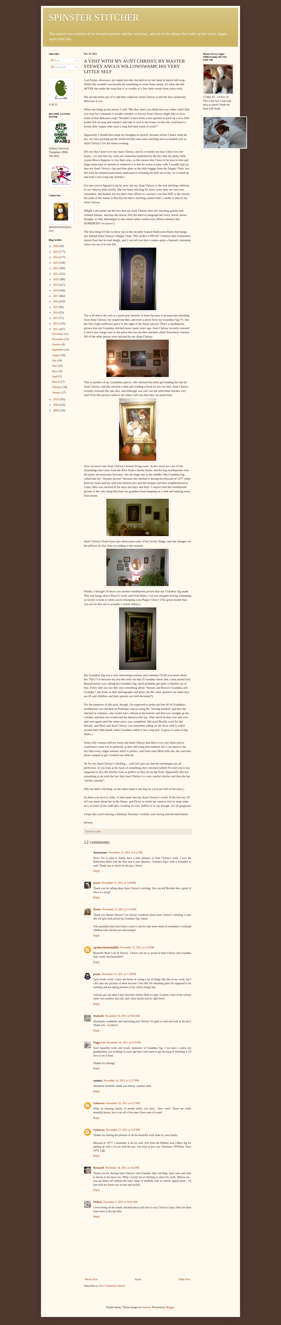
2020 (56, 279)
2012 (56, 323)
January (56, 392)
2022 (56, 268)
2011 (56, 329)
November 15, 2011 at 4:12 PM (125, 852)
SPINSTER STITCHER (94, 17)
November (58, 339)
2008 (56, 410)
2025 (56, 251)
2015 (56, 307)
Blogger (170, 1307)
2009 (56, 404)
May (55, 371)
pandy (96, 974)
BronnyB (98, 1167)
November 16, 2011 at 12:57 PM (121, 1080)
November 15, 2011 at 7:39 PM (119, 974)
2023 (56, 262)
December (58, 333)
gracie (96, 882)
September (58, 349)
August (56, 355)
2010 (56, 399)
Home (138, 1279)
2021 (56, 273)
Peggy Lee (99, 1042)
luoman (146, 1307)
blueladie (98, 1015)
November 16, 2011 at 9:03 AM (122, 1015)
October (57, 344)
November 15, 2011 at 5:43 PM (119, 909)
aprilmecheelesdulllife (106, 947)
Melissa (97, 1202)
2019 (56, 284)
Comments (58, 67)
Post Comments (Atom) (112, 1285)
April (55, 376)
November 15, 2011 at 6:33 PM (137, 947)
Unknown (99, 1103)
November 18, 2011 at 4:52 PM (122, 1167)
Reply (96, 870)
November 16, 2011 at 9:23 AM (123, 1042)
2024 (56, 257)
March (56, 381)
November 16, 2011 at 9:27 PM (123, 1103)
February (57, 387)
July (54, 360)
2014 (56, 312)
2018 (56, 290)
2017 (56, 296)
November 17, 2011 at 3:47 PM (123, 1129)
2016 (56, 301)
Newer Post (91, 1279)
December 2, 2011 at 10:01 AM (120, 1202)
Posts (55, 60)
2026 (56, 246)
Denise (97, 909)
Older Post (184, 1279)
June (55, 365)
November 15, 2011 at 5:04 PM (119, 882)
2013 (56, 318)
